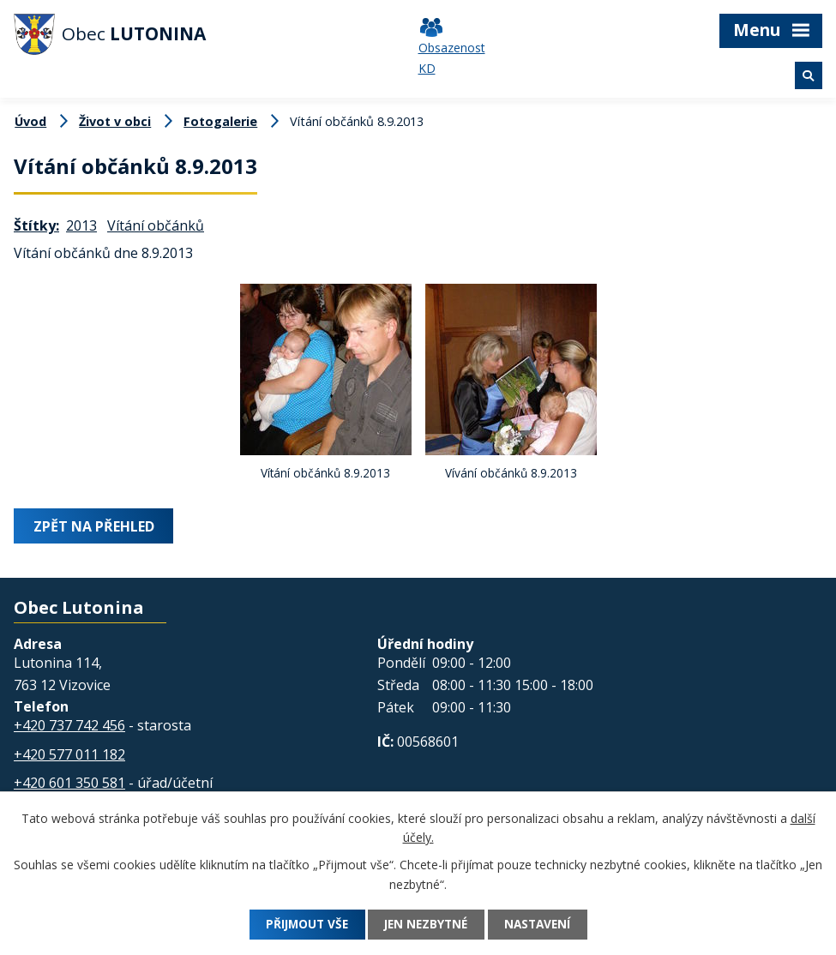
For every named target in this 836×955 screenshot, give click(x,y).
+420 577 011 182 (69, 753)
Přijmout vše (300, 924)
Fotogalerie (220, 121)
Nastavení (544, 924)
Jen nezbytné (426, 924)
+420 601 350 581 (69, 781)
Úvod (30, 121)
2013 (81, 225)
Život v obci (115, 121)
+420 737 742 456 (69, 724)
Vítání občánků (155, 225)
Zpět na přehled (94, 525)
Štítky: (36, 225)
